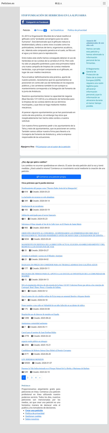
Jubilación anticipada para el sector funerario (39, 215)
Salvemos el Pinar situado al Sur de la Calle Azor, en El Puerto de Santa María (51, 224)
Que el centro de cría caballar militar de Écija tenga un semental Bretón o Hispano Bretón (56, 296)
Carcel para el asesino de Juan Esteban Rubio (39, 332)
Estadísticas (57, 30)
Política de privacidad (77, 30)
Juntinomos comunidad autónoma (34, 323)
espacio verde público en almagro (34, 341)
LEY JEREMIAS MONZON (33, 359)
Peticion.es (7, 3)
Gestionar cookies (33, 416)
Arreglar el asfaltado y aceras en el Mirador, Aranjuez (42, 256)
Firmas (40, 30)
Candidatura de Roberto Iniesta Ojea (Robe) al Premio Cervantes (46, 350)
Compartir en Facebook (34, 22)
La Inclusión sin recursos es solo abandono (38, 197)
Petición (26, 30)
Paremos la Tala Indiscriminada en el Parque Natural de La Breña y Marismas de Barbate (55, 368)
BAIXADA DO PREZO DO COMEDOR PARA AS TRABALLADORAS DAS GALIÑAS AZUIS (59, 265)
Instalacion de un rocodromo (32, 206)
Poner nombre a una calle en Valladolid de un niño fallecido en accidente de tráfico (53, 305)
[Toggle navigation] (104, 3)
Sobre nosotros (32, 419)
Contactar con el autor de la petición (53, 146)
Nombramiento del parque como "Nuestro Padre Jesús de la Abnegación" (49, 188)
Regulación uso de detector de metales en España (40, 314)
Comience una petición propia (51, 176)
